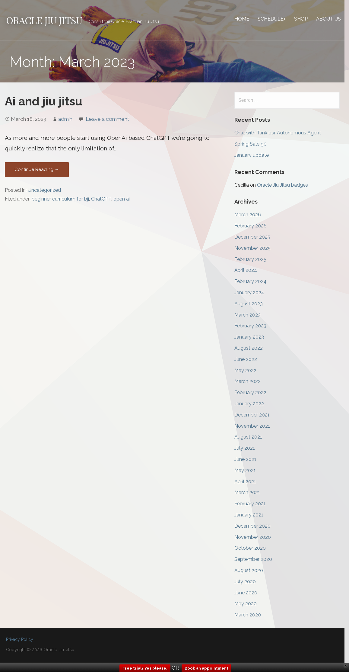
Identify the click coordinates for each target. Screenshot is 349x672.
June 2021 (248, 459)
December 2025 (255, 237)
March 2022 (250, 381)
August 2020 (251, 571)
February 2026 (253, 226)
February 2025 (253, 259)
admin (65, 119)
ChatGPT (101, 199)
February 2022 (253, 393)
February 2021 (253, 504)
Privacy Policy (19, 639)
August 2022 (251, 348)
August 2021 (251, 437)
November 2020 (255, 537)
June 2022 (248, 359)
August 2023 (251, 304)
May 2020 (248, 604)
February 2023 (253, 326)
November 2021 (255, 426)
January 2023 (252, 337)
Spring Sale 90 (253, 144)
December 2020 (255, 526)
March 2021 (250, 493)
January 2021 (251, 515)
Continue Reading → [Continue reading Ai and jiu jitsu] (36, 169)
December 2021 (255, 415)
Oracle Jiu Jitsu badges (285, 185)
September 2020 (256, 559)
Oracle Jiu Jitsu (44, 20)
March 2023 (250, 315)
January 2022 (252, 404)
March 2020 (250, 615)
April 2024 (248, 270)
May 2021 (248, 471)
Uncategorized (44, 190)
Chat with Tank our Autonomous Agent (280, 133)
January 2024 (252, 293)
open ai (121, 199)
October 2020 (253, 548)
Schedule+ (276, 19)
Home (246, 19)
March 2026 (250, 215)
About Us (333, 19)
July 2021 (247, 448)
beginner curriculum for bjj (60, 199)
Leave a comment (107, 119)
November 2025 (255, 248)
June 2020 (248, 593)
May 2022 (248, 370)
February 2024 (253, 282)
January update (254, 155)
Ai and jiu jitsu (43, 101)
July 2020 (248, 582)
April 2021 (248, 481)
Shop (305, 19)
